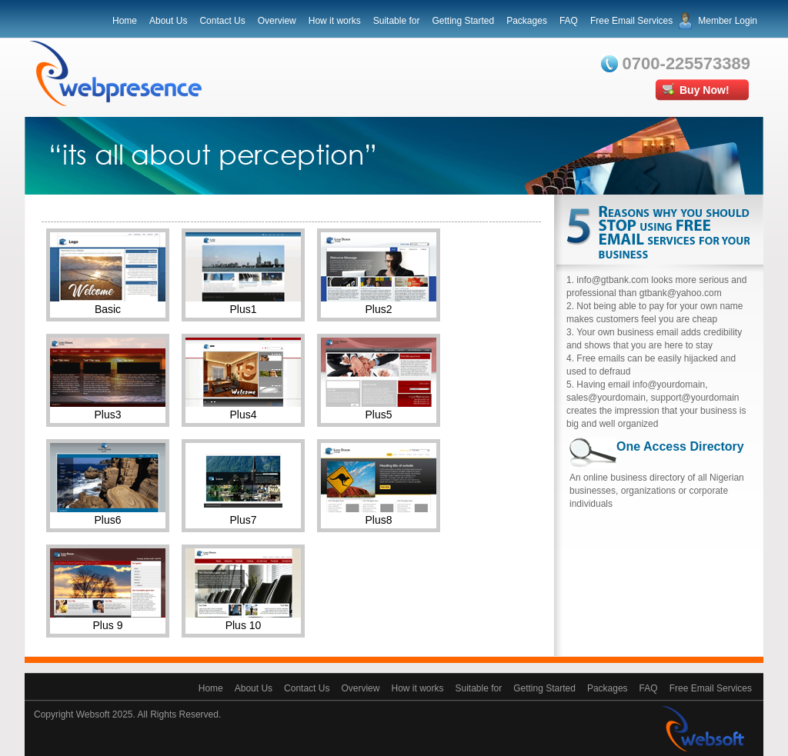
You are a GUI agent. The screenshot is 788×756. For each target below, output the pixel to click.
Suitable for (396, 20)
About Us (168, 20)
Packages (526, 20)
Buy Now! (704, 90)
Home (124, 20)
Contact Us (222, 20)
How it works (335, 20)
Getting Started (463, 20)
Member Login (727, 20)
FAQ (568, 20)
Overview (277, 20)
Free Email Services (631, 20)
